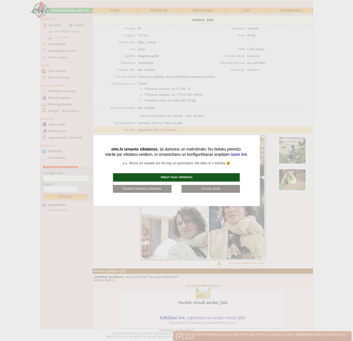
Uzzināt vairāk (210, 188)
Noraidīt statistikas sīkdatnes (142, 188)
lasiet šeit (239, 154)
